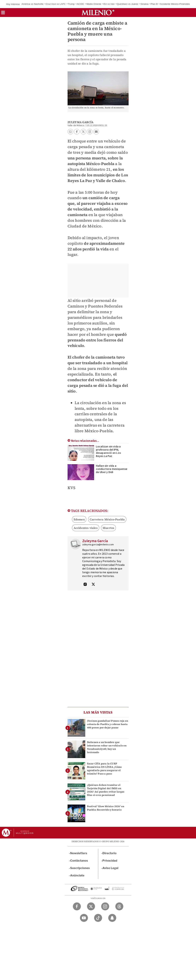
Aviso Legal (110, 868)
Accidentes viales (86, 528)
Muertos (108, 528)
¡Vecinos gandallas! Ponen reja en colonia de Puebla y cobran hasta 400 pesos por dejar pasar (107, 724)
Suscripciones (80, 868)
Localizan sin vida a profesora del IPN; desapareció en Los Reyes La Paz (108, 451)
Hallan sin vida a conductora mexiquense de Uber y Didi (112, 469)
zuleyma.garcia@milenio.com (98, 544)
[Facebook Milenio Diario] (77, 906)
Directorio (109, 853)
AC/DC (80, 4)
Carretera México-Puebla (107, 519)
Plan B (154, 4)
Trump (71, 4)
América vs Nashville (32, 4)
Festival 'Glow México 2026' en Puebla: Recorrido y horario (105, 808)
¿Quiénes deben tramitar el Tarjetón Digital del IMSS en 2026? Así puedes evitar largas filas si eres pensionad (106, 790)
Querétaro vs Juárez (127, 4)
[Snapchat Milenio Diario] (112, 918)
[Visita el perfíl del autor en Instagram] (85, 585)
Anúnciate (77, 875)
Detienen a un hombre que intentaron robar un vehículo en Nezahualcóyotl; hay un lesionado (107, 747)
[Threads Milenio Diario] (119, 906)
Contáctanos (79, 860)
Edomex (79, 519)
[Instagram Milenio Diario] (105, 906)
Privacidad (109, 860)
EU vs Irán (109, 4)
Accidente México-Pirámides (175, 4)
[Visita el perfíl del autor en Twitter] (93, 585)
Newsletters (78, 853)
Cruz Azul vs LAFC (56, 4)
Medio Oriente (93, 4)
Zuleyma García (81, 122)
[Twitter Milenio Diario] (91, 906)
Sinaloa (145, 4)
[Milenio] (98, 12)
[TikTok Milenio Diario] (98, 918)
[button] (3, 13)
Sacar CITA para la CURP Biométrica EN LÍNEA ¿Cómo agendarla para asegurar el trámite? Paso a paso (104, 769)
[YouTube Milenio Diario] (84, 918)
